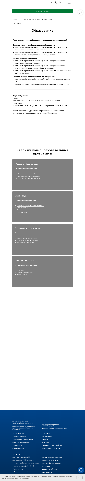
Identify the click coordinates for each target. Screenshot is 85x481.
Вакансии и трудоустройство (52, 445)
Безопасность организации (27, 228)
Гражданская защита (24, 260)
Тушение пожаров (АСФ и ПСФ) (29, 178)
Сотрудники (46, 433)
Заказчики (45, 442)
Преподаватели (47, 436)
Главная (14, 19)
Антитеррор (21, 270)
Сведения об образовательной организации (37, 19)
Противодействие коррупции (27, 240)
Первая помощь (22, 208)
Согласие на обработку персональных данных (54, 427)
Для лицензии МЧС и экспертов (29, 176)
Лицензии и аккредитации (21, 442)
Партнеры (45, 439)
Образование (17, 445)
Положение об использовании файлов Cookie (54, 428)
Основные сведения (19, 436)
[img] (68, 260)
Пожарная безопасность (27, 164)
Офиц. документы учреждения (22, 439)
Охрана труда (21, 196)
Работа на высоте (23, 210)
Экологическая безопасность (27, 238)
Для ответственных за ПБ (27, 174)
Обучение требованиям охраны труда (30, 205)
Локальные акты (18, 448)
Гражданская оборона (25, 272)
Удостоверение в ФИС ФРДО (51, 448)
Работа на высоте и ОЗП (20, 472)
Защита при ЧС (22, 274)
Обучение (16, 454)
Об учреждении (18, 433)
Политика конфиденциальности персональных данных (50, 424)
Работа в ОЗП (22, 212)
